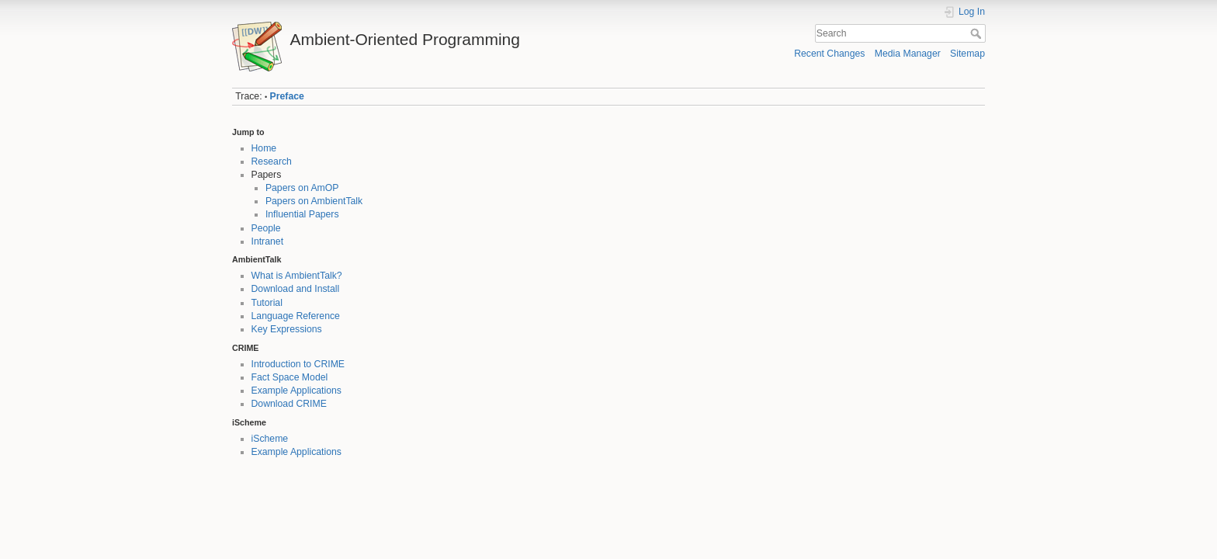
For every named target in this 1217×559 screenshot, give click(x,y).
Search (977, 33)
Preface (287, 96)
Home (264, 148)
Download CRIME (289, 403)
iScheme (270, 438)
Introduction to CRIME (298, 364)
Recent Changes (829, 53)
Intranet (267, 241)
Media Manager (908, 53)
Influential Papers (302, 214)
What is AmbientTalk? (296, 275)
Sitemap (967, 53)
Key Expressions (286, 329)
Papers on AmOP (302, 187)
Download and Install (295, 288)
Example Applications (296, 390)
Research (271, 161)
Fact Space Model (289, 377)
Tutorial (267, 302)
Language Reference (295, 316)
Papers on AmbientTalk (313, 201)
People (266, 228)
